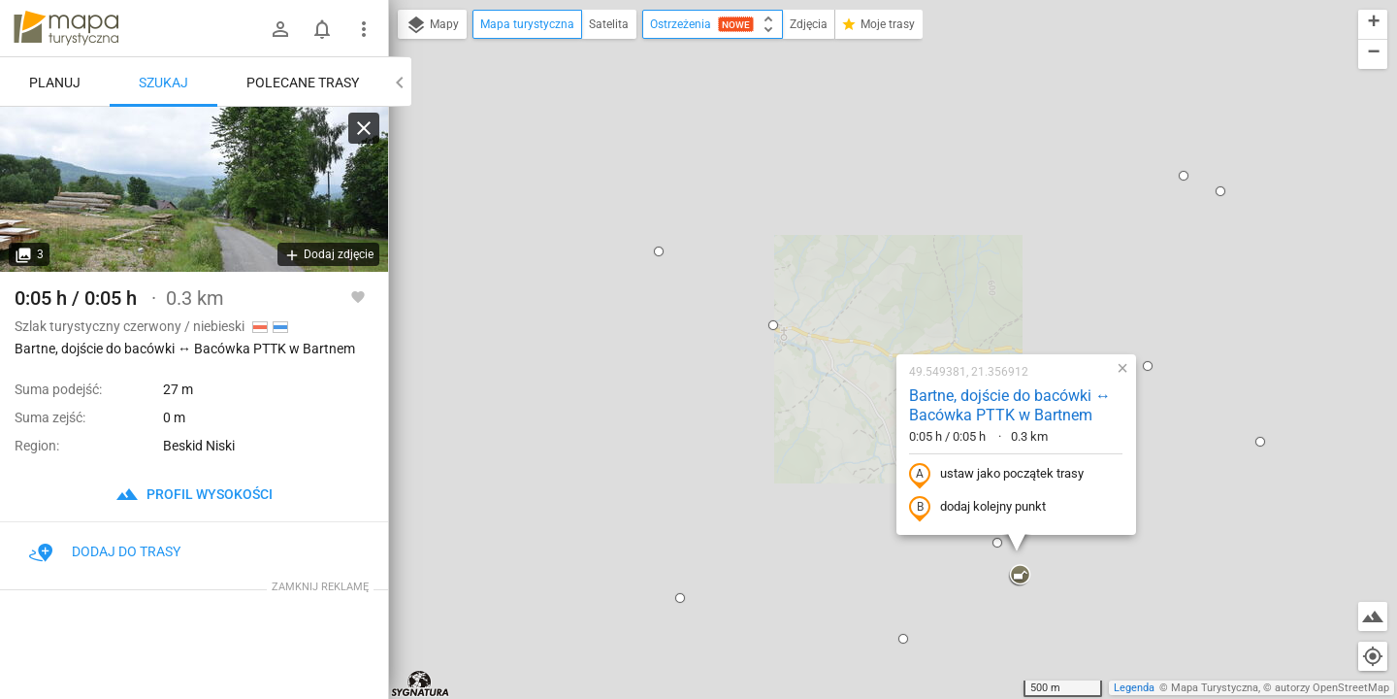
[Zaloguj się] (280, 29)
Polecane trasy (302, 82)
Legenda (1134, 688)
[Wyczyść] (363, 128)
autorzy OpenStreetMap (1332, 688)
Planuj (55, 82)
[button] (649, 115)
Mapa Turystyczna (1214, 688)
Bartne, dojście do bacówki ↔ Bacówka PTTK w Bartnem (886, 196)
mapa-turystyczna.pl (66, 28)
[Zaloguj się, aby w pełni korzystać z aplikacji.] (358, 296)
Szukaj (163, 82)
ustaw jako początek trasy (872, 265)
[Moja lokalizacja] (1372, 656)
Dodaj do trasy (104, 551)
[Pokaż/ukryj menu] (363, 29)
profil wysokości (194, 494)
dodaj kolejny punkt (853, 298)
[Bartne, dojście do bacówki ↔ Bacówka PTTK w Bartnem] (194, 189)
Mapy (432, 25)
